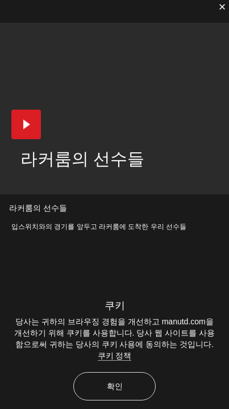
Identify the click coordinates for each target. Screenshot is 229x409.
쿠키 (115, 306)
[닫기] (222, 7)
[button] (26, 124)
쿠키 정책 (115, 355)
